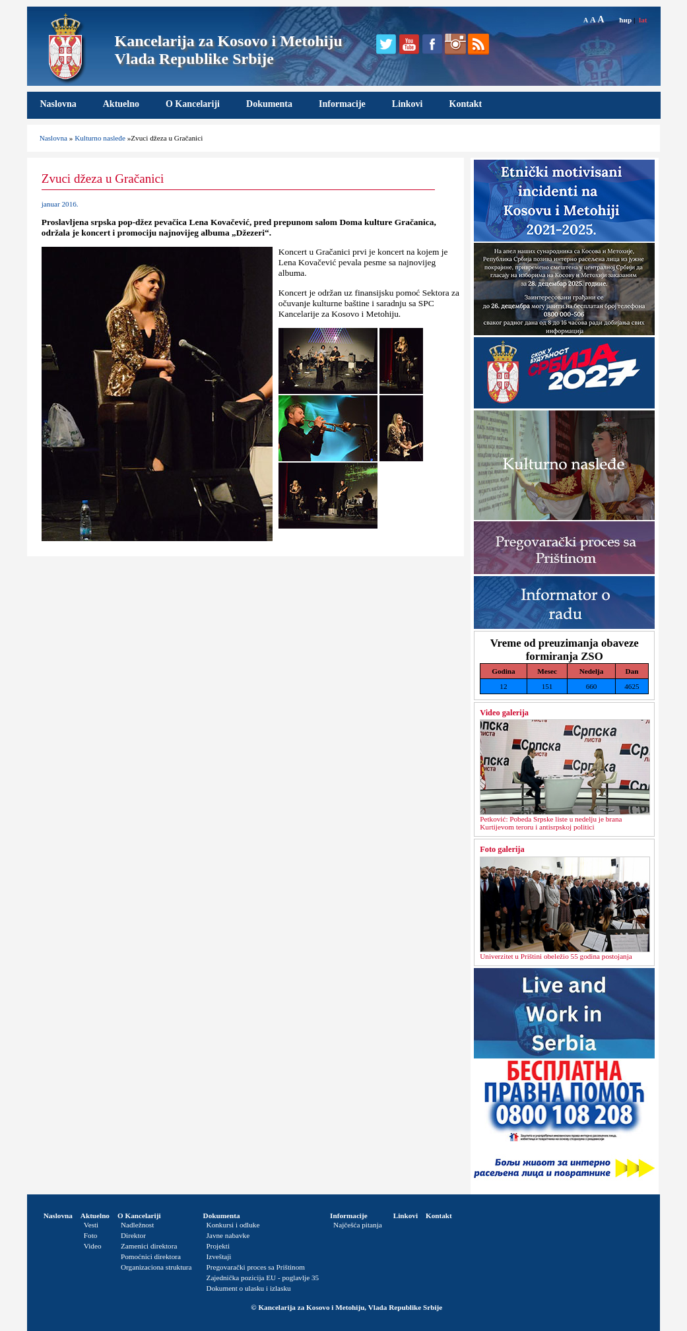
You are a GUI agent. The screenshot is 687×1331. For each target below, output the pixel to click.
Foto (91, 1235)
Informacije (342, 104)
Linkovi (407, 104)
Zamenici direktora (149, 1246)
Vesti (91, 1225)
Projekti (218, 1246)
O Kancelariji (193, 104)
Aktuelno (121, 104)
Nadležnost (137, 1225)
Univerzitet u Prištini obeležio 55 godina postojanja (556, 956)
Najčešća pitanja (357, 1225)
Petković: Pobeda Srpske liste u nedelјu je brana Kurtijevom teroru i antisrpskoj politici (551, 823)
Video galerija (504, 712)
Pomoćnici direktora (151, 1256)
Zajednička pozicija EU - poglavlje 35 (263, 1278)
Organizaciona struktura (156, 1267)
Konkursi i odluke (233, 1225)
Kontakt (465, 104)
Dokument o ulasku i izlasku (249, 1288)
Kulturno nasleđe (100, 138)
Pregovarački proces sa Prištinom (256, 1267)
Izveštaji (219, 1256)
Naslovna (58, 104)
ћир (625, 20)
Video (93, 1246)
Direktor (133, 1235)
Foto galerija (502, 849)
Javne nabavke (228, 1235)
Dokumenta (269, 104)
